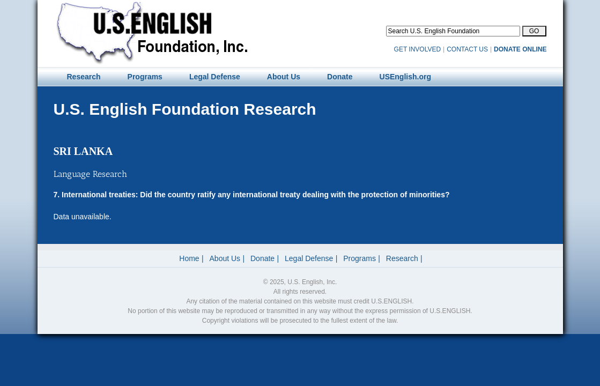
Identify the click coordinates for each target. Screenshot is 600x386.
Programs (359, 258)
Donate (262, 258)
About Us (225, 258)
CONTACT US (467, 49)
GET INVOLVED (417, 49)
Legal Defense (309, 258)
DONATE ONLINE (520, 49)
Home (189, 258)
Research (402, 258)
